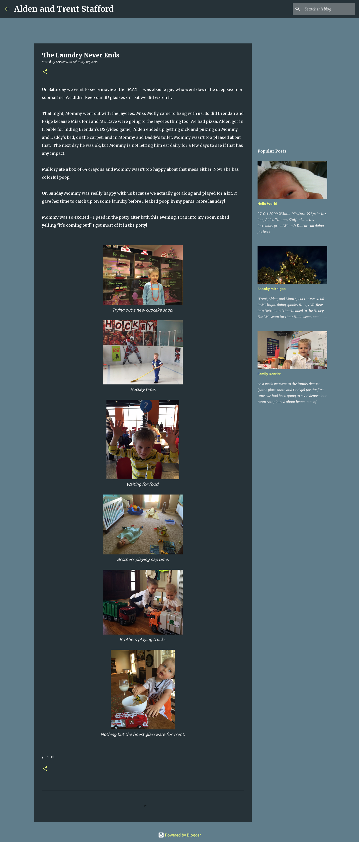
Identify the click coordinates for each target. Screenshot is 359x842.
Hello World (267, 204)
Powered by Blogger (179, 835)
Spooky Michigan (272, 289)
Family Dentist (269, 374)
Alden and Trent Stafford (64, 9)
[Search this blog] (329, 9)
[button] (45, 72)
